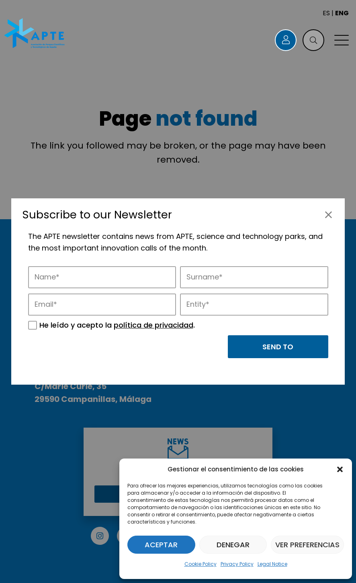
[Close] (328, 214)
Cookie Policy (200, 564)
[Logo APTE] (35, 34)
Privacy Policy (237, 564)
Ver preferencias (307, 545)
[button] (340, 469)
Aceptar (161, 545)
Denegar (233, 545)
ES (326, 13)
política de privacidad (153, 325)
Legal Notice (272, 564)
